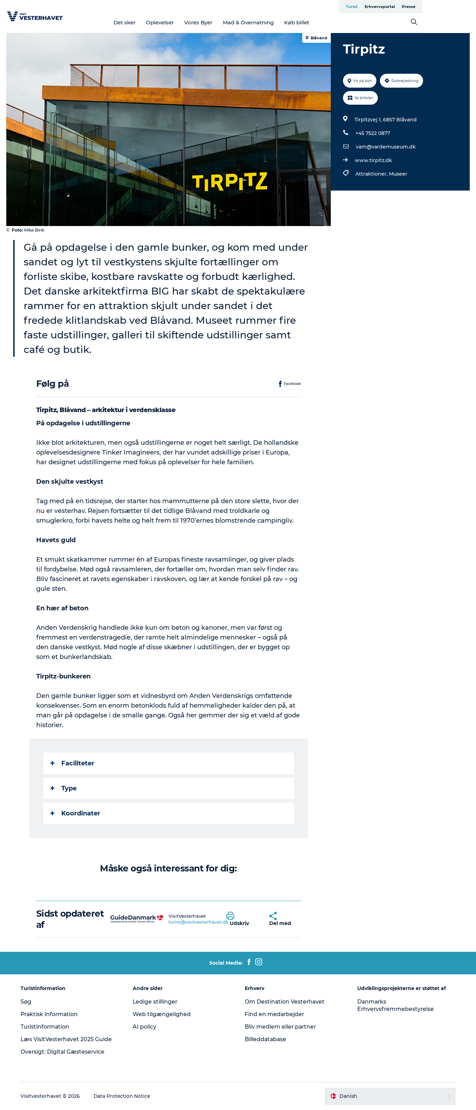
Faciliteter (72, 763)
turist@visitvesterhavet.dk (199, 922)
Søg (27, 1001)
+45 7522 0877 (372, 133)
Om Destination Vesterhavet (285, 1001)
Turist (405, 6)
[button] (242, 919)
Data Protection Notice (124, 1096)
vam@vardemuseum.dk (385, 147)
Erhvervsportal (433, 6)
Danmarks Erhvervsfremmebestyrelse (396, 1005)
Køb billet (323, 22)
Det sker (151, 22)
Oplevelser (187, 22)
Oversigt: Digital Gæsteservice (64, 1051)
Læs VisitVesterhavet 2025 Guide (68, 1039)
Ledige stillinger (156, 1001)
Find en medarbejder (275, 1014)
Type (63, 788)
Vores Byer (225, 22)
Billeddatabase (266, 1039)
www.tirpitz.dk (373, 160)
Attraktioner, (372, 174)
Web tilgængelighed (163, 1014)
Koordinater (75, 813)
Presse (462, 6)
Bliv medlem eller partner (281, 1026)
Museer (398, 174)
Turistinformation (47, 1026)
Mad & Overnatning (275, 22)
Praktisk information (51, 1014)
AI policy (145, 1026)
